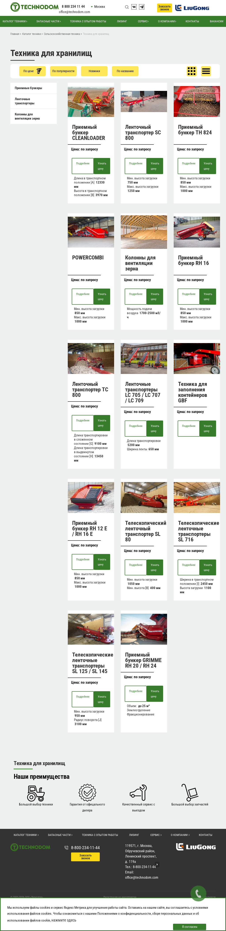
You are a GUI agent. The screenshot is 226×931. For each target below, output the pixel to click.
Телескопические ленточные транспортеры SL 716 (198, 531)
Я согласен (189, 927)
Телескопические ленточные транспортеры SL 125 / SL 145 (92, 662)
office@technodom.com (74, 12)
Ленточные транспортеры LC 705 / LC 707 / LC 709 (142, 392)
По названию (125, 71)
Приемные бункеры (28, 88)
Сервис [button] (142, 21)
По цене (32, 71)
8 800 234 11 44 (73, 6)
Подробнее (82, 163)
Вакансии (216, 21)
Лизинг (122, 21)
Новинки (94, 71)
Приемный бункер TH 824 (195, 130)
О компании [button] (166, 21)
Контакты (192, 21)
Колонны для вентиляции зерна (27, 116)
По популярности (63, 71)
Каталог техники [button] (14, 21)
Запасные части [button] (47, 21)
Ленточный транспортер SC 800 (143, 132)
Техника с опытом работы (88, 21)
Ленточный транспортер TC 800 (90, 389)
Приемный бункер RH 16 (193, 260)
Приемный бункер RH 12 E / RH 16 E (89, 528)
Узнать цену (102, 166)
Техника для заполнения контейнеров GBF (192, 392)
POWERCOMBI (88, 257)
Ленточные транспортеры (24, 101)
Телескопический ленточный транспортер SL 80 (145, 531)
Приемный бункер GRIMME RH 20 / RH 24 (143, 660)
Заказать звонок (164, 8)
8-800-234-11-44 (85, 847)
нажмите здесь (63, 920)
